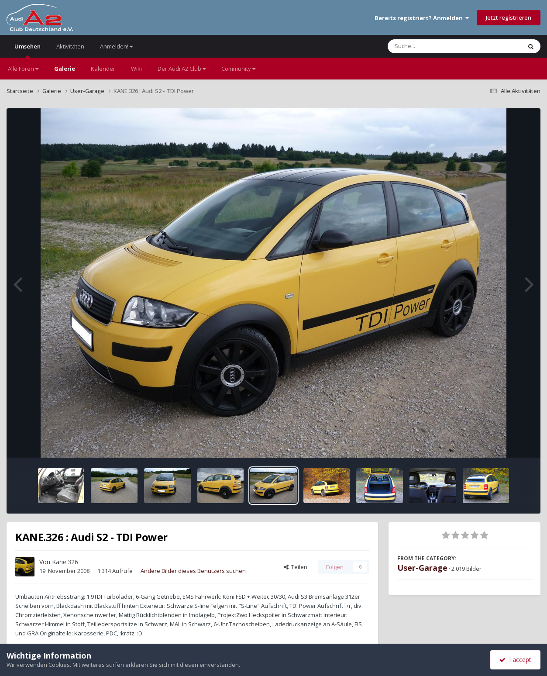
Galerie (64, 68)
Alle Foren (23, 68)
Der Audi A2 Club (182, 68)
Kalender (103, 68)
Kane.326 (65, 562)
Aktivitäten (70, 46)
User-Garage (422, 567)
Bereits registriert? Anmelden (422, 18)
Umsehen (27, 50)
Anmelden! (116, 46)
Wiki (136, 68)
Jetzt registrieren (508, 17)
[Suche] (437, 46)
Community (238, 68)
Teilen (295, 567)
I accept (515, 659)
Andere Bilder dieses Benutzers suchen (193, 571)
